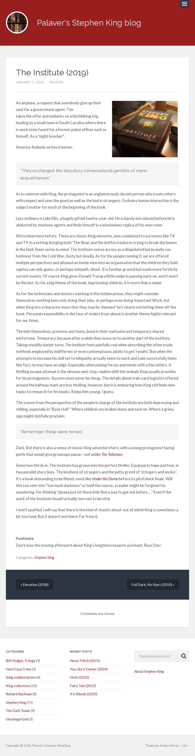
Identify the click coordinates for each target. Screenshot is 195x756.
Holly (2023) (79, 677)
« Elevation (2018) (35, 584)
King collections (17, 685)
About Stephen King (149, 671)
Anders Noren (169, 745)
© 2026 (19, 745)
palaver (56, 82)
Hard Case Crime (18, 669)
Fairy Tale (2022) (82, 685)
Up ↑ (186, 745)
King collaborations (20, 677)
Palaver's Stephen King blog (89, 22)
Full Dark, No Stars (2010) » (152, 584)
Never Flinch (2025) (84, 661)
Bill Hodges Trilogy (20, 661)
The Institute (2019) (52, 72)
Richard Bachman (19, 694)
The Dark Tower (18, 710)
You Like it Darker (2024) (88, 669)
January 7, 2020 (30, 82)
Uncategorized (17, 719)
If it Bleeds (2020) (83, 694)
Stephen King (44, 557)
